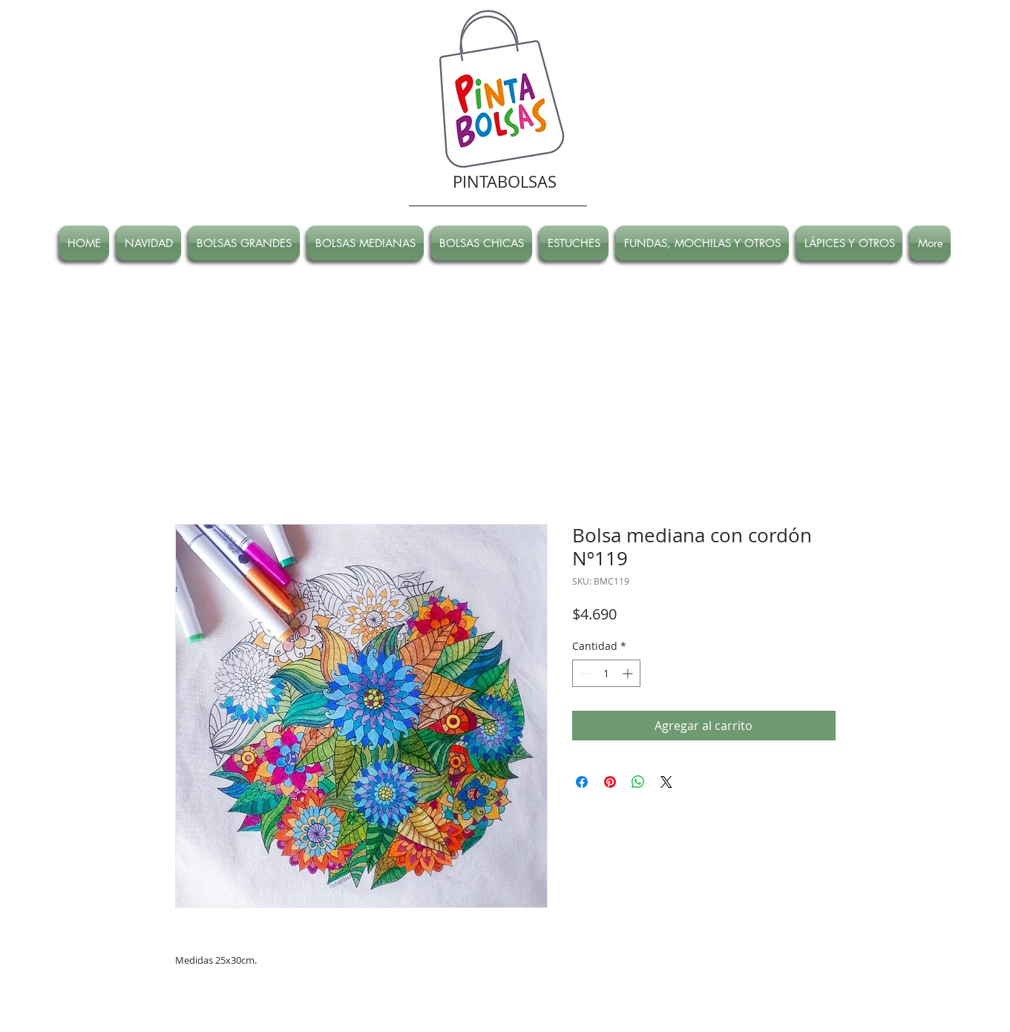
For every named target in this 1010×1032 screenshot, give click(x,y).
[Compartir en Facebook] (582, 782)
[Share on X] (666, 782)
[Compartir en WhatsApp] (638, 782)
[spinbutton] (606, 673)
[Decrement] (583, 673)
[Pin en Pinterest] (610, 782)
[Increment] (629, 673)
